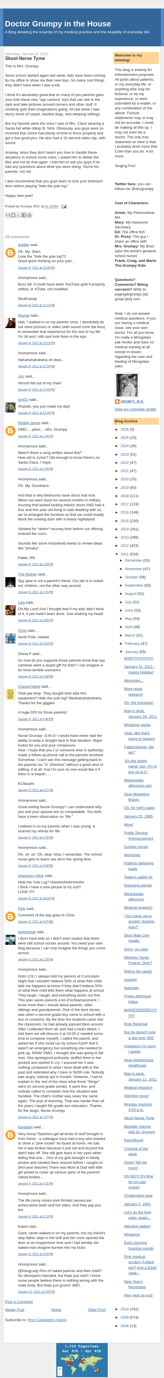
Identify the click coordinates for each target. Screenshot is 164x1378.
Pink (21, 908)
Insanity (130, 979)
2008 (125, 1326)
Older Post (96, 1310)
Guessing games (138, 885)
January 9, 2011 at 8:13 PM (35, 1216)
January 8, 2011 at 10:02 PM (36, 898)
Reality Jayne (29, 423)
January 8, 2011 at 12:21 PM (36, 305)
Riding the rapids (138, 971)
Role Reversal (135, 1024)
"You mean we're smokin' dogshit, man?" (139, 921)
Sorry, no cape (136, 949)
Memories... (133, 680)
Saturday (131, 988)
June (129, 610)
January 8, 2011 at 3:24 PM (35, 643)
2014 (125, 529)
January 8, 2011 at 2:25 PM (35, 592)
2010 (125, 1309)
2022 (125, 462)
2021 (125, 471)
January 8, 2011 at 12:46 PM (36, 412)
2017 (125, 504)
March (131, 635)
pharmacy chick (31, 876)
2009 (125, 1317)
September (134, 585)
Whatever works (137, 725)
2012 (125, 545)
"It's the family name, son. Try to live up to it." (140, 766)
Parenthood (133, 1140)
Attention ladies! (137, 1226)
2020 (125, 479)
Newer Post (14, 1310)
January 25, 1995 (138, 816)
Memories (132, 855)
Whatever (132, 1234)
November (134, 569)
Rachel (23, 315)
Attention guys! (136, 1096)
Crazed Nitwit (29, 686)
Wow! (128, 824)
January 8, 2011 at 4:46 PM (35, 719)
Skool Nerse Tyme (25, 58)
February (133, 643)
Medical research (138, 907)
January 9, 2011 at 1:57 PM (35, 1117)
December (134, 560)
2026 (125, 429)
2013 (125, 537)
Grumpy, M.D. (132, 401)
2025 (125, 437)
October (132, 577)
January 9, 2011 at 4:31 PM (35, 1183)
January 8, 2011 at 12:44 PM (36, 389)
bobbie (23, 245)
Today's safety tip (138, 877)
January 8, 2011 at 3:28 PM (35, 676)
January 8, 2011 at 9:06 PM (35, 865)
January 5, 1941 (137, 1204)
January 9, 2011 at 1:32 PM (35, 959)
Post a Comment (19, 1302)
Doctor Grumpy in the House (58, 23)
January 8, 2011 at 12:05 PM (36, 267)
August (131, 593)
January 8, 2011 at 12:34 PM (36, 366)
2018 (125, 496)
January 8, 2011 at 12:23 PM (36, 343)
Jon (21, 376)
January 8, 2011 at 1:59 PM (35, 564)
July (129, 602)
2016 (125, 512)
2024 (125, 446)
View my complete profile (135, 409)
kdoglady (25, 1127)
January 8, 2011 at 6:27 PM (35, 790)
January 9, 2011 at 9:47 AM (35, 921)
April (129, 627)
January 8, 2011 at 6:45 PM (35, 837)
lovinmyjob (26, 932)
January (132, 652)
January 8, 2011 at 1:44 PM (35, 436)
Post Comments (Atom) (47, 1320)
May (129, 618)
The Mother (27, 574)
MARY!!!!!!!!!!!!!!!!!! (138, 658)
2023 (125, 454)
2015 (125, 521)
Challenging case (138, 1195)
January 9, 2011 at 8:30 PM (35, 1254)
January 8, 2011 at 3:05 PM (35, 620)
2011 (125, 554)
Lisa (22, 602)
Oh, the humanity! (138, 703)
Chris (22, 630)
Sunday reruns (136, 847)
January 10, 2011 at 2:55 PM (36, 1291)
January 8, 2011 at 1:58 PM (35, 468)
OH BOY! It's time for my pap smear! (138, 1181)
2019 (125, 487)
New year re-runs (138, 1295)
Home (56, 1310)
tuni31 (23, 399)
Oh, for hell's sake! (139, 808)
